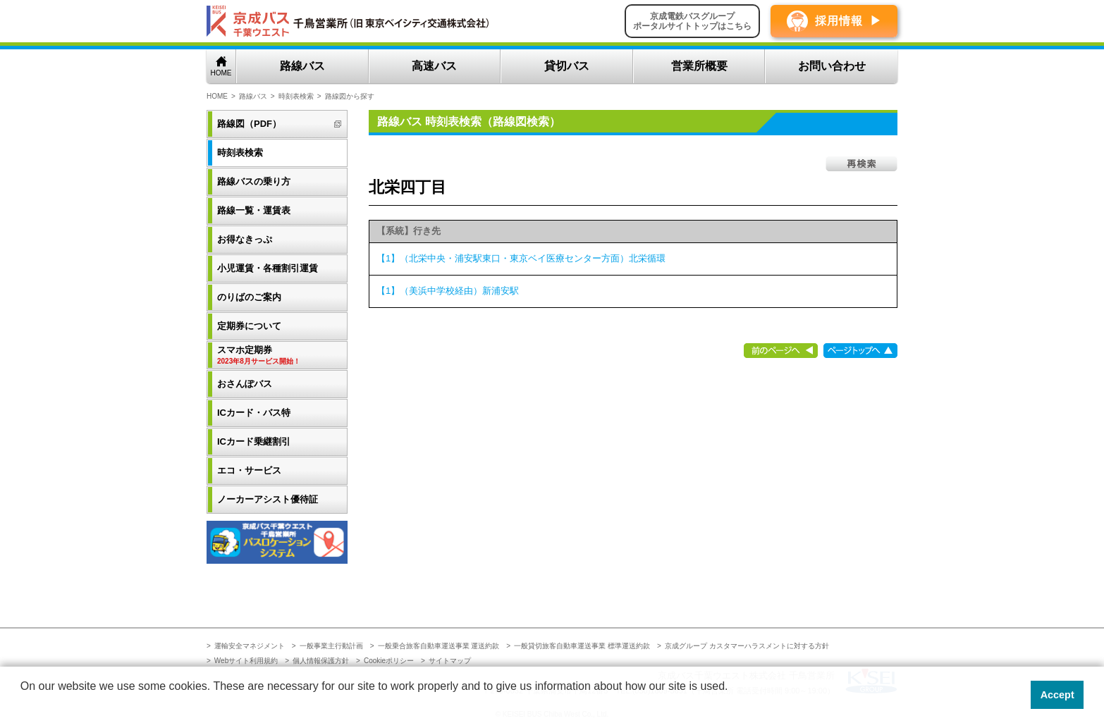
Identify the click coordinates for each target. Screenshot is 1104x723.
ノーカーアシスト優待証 (267, 499)
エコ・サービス (249, 470)
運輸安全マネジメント (249, 646)
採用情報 (839, 21)
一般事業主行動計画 (331, 646)
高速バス (434, 66)
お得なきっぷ (244, 239)
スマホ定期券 (278, 355)
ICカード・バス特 (253, 412)
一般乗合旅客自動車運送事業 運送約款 (439, 646)
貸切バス (566, 66)
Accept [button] (1057, 694)
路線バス (302, 66)
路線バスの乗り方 (253, 181)
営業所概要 (699, 66)
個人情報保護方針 (321, 661)
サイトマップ (450, 661)
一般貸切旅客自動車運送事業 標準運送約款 (582, 646)
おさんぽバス (244, 383)
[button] (22, 705)
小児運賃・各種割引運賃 (267, 268)
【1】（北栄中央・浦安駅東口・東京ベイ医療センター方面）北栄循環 (521, 258)
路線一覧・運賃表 (253, 210)
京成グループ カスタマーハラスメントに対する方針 (747, 646)
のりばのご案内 (249, 297)
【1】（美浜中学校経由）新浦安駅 (447, 290)
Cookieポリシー (389, 661)
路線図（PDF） (249, 123)
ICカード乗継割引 (253, 441)
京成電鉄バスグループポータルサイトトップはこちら (692, 21)
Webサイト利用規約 (246, 661)
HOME (221, 73)
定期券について (249, 326)
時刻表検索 (296, 96)
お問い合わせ (832, 66)
